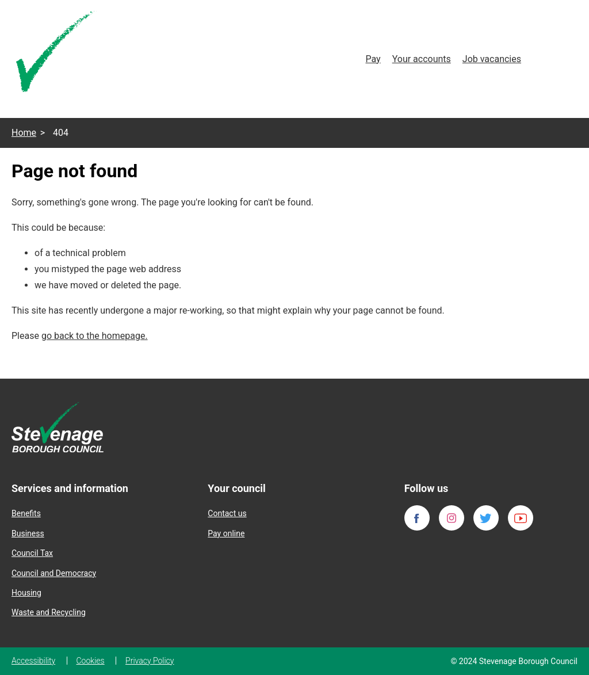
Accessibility (33, 660)
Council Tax (32, 553)
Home (24, 132)
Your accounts (421, 59)
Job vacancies (491, 59)
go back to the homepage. (94, 335)
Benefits (26, 513)
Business (28, 533)
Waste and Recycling (49, 612)
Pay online (226, 533)
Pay (372, 59)
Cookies (91, 660)
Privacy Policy (149, 660)
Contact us (227, 513)
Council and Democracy (54, 573)
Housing (26, 592)
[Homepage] (56, 53)
